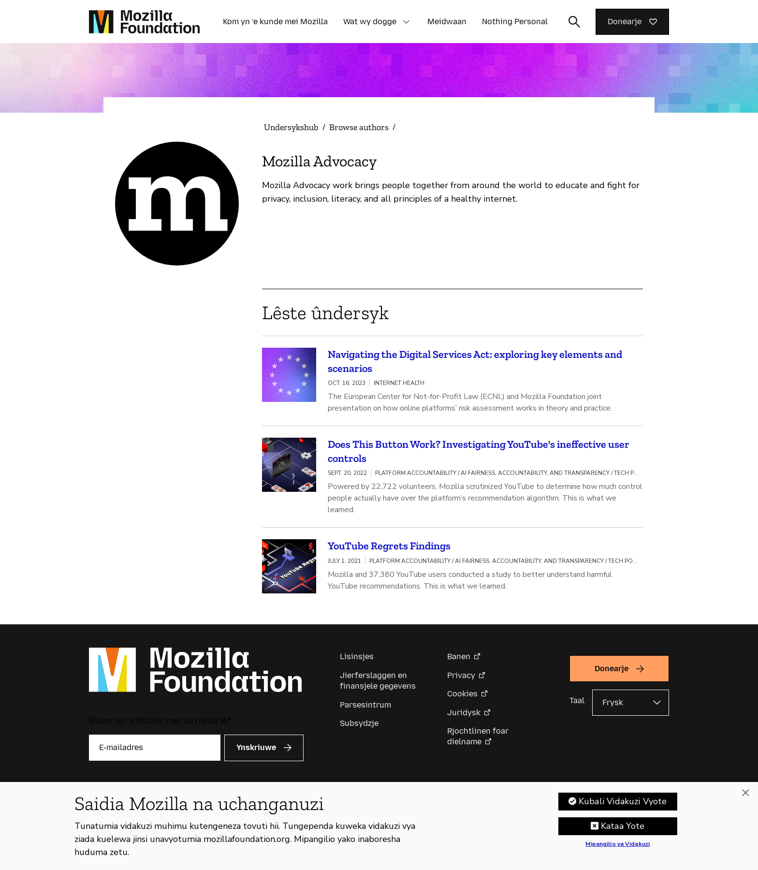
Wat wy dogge (369, 21)
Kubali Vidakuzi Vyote (623, 805)
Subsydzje (359, 723)
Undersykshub (291, 127)
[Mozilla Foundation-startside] (144, 21)
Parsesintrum (365, 704)
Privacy (461, 675)
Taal (576, 700)
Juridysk (464, 712)
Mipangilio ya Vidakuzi (617, 847)
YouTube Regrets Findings (389, 545)
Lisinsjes (357, 656)
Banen (458, 656)
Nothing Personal (515, 21)
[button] (406, 22)
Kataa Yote (623, 829)
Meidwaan (446, 21)
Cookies (462, 693)
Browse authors (359, 127)
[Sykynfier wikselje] (574, 21)
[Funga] (745, 796)
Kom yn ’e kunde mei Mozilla (275, 21)
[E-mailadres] (154, 748)
